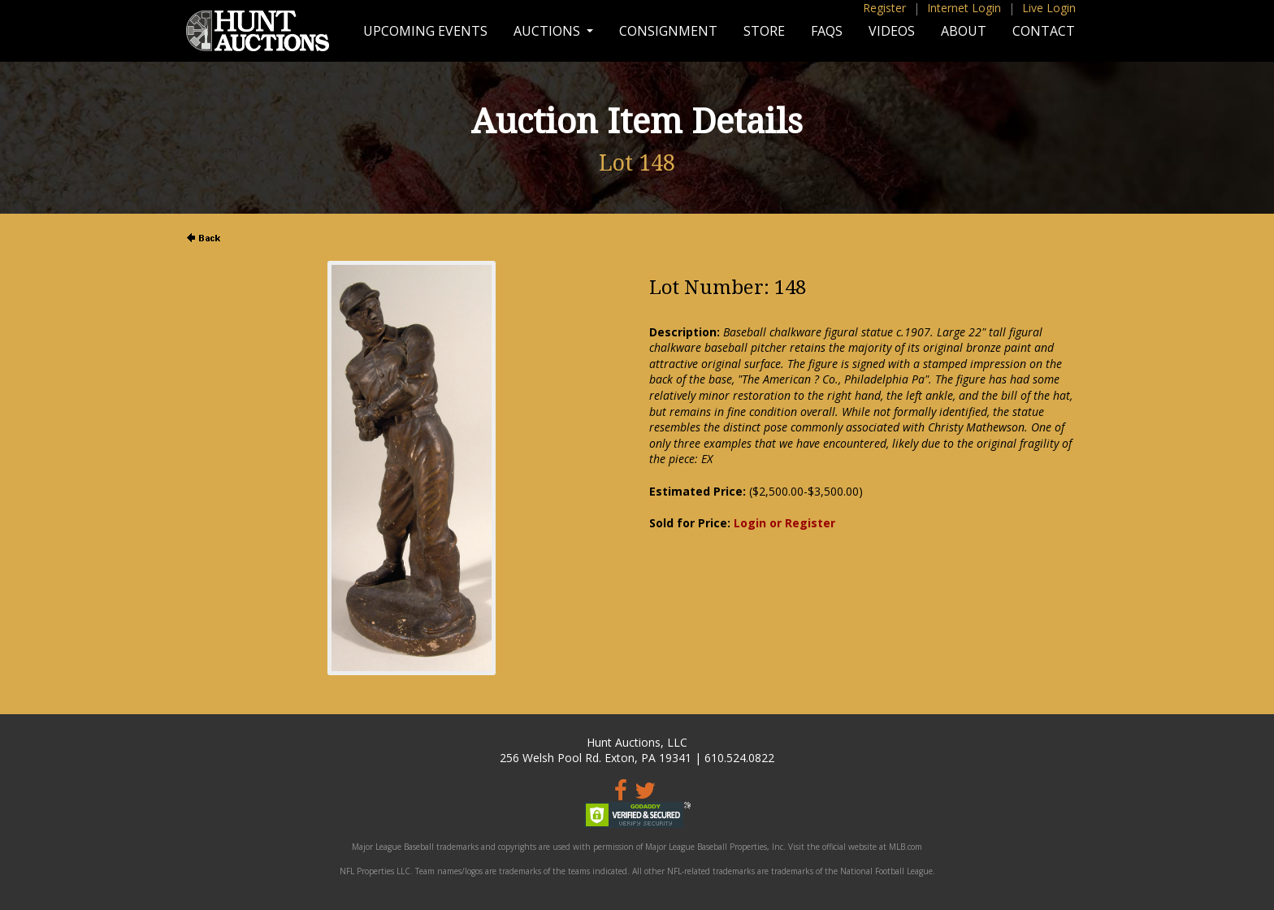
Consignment (668, 31)
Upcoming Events (425, 31)
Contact (1043, 31)
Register (884, 7)
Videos (892, 31)
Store (764, 31)
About (963, 31)
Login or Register (784, 523)
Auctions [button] (548, 31)
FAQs (827, 31)
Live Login (1049, 7)
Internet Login (964, 7)
